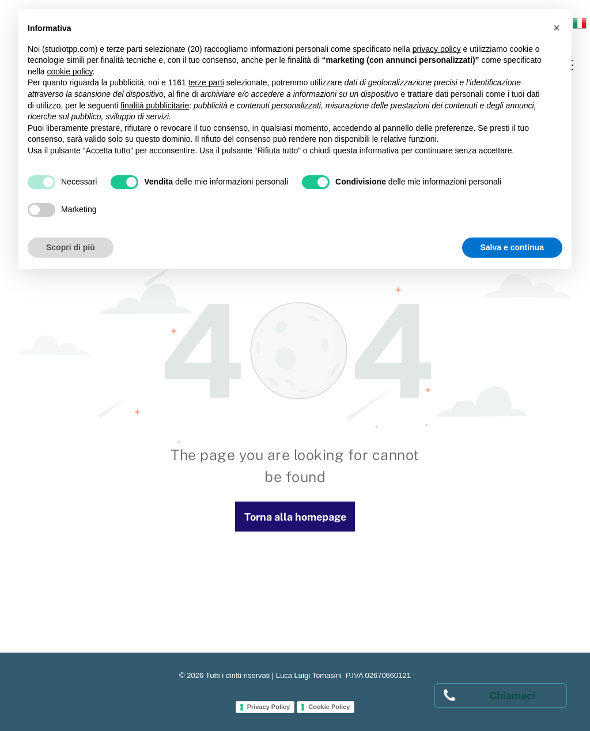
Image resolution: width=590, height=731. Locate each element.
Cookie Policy (329, 706)
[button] (556, 27)
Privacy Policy (268, 706)
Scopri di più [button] (70, 247)
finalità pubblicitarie (154, 105)
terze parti (206, 82)
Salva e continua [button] (512, 247)
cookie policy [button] (69, 71)
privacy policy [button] (437, 49)
